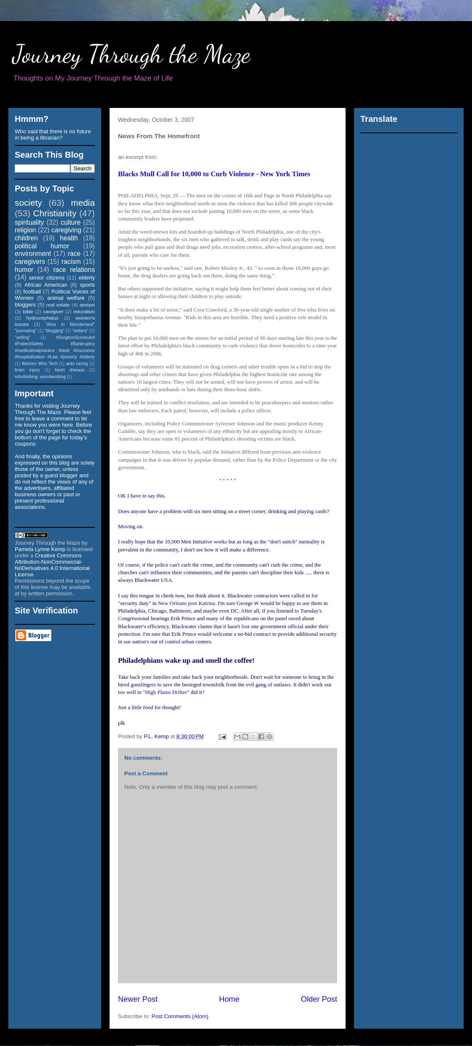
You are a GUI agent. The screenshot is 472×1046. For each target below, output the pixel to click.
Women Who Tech (39, 363)
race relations (74, 269)
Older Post (319, 999)
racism (71, 261)
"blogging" (54, 330)
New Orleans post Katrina (186, 603)
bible (28, 311)
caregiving (66, 230)
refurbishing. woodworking (40, 376)
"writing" (22, 337)
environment (33, 253)
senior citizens (46, 277)
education (84, 311)
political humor (42, 246)
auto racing (77, 363)
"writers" (80, 330)
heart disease (70, 370)
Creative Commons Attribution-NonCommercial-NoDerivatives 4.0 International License (52, 565)
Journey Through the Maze (131, 54)
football (32, 291)
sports (87, 285)
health (69, 238)
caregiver (53, 311)
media (83, 202)
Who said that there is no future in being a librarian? (53, 134)
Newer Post (138, 999)
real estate (58, 304)
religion (25, 230)
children (26, 238)
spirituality (29, 222)
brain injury (27, 370)
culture (70, 222)
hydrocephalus (43, 317)
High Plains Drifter (166, 692)
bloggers (25, 304)
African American (45, 285)
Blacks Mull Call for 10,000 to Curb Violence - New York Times (214, 174)
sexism (87, 304)
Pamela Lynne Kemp (40, 549)
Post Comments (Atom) (180, 1016)
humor (24, 269)
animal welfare (66, 298)
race (74, 253)
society (28, 202)
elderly (87, 277)
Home (229, 999)
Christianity (55, 213)
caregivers (30, 261)
